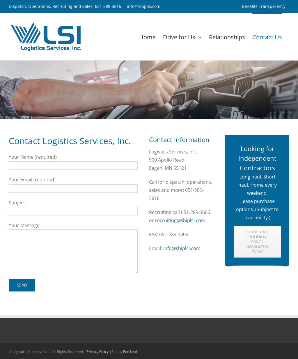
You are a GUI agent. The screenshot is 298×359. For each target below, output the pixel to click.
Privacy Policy (98, 351)
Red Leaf (130, 351)
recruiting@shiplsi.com (180, 220)
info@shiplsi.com (143, 6)
